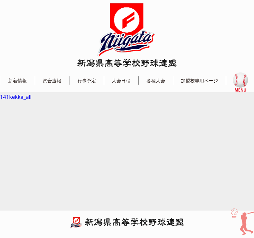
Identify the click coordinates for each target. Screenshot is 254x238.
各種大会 (156, 80)
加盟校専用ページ (199, 80)
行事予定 (86, 80)
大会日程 (121, 80)
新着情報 (17, 80)
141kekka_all (15, 96)
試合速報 (52, 80)
